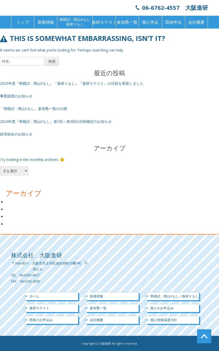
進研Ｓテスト (104, 22)
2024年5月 (15, 224)
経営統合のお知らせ (16, 134)
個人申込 (150, 22)
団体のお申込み (41, 320)
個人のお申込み (162, 308)
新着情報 (46, 22)
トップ (22, 22)
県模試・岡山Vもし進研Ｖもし (74, 22)
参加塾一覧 (127, 22)
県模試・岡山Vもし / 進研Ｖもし (174, 296)
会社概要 (196, 22)
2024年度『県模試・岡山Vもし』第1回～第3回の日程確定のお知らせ (56, 121)
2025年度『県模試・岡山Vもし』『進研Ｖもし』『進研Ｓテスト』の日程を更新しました (72, 83)
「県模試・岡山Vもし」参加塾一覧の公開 (33, 108)
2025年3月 (15, 201)
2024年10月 (17, 209)
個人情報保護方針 (163, 320)
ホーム (34, 296)
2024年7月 (15, 216)
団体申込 (173, 22)
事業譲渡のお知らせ (16, 95)
